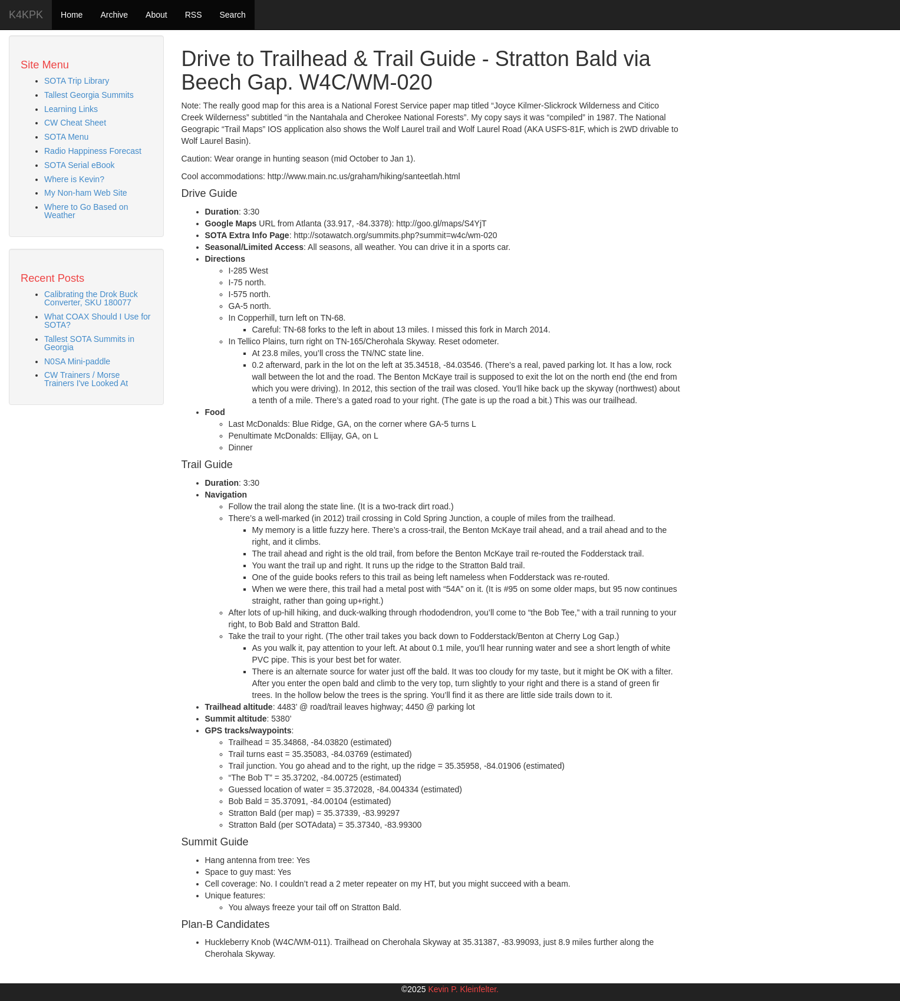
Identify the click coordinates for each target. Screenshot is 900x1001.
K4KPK (26, 15)
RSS (193, 14)
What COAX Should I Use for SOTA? (97, 321)
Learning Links (71, 109)
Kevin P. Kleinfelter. (463, 989)
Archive (114, 14)
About (156, 14)
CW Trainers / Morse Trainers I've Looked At (86, 379)
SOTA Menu (66, 136)
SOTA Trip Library (76, 80)
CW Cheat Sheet (75, 122)
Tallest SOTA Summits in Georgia (89, 343)
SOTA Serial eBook (79, 165)
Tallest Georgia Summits (89, 95)
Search (232, 14)
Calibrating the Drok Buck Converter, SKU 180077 (91, 298)
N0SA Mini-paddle (77, 361)
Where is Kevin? (74, 179)
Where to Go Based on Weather (86, 211)
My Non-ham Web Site (85, 192)
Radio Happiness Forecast (92, 151)
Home (72, 14)
